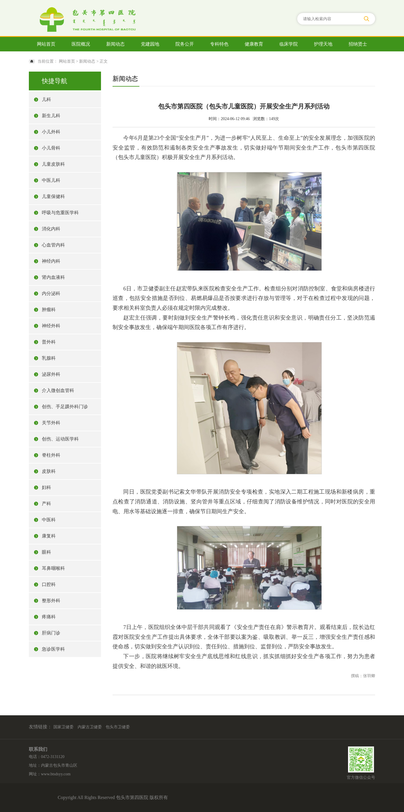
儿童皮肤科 (53, 164)
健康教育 (254, 44)
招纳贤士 (358, 44)
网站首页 (46, 44)
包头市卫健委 (118, 727)
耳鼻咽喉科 (53, 568)
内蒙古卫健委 (90, 727)
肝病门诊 (51, 632)
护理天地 (323, 44)
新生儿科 (51, 115)
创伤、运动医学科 (60, 438)
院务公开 (184, 44)
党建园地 (150, 44)
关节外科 (51, 422)
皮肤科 (49, 471)
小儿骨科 (51, 147)
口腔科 (49, 584)
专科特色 (219, 44)
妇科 (46, 487)
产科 (46, 503)
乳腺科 (49, 358)
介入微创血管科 (58, 390)
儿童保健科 (53, 196)
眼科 (46, 552)
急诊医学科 (53, 649)
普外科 (49, 341)
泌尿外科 (51, 374)
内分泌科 (51, 293)
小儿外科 (51, 131)
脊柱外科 (51, 455)
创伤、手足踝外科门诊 (65, 406)
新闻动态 (115, 44)
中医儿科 (51, 180)
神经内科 (51, 261)
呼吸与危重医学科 (60, 212)
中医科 (49, 519)
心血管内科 (53, 244)
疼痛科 (49, 616)
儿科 (46, 99)
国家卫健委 (63, 727)
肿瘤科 (49, 309)
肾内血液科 (53, 277)
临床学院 (288, 44)
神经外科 (51, 325)
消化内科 (51, 228)
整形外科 (51, 600)
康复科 (49, 535)
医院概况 (81, 44)
